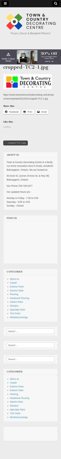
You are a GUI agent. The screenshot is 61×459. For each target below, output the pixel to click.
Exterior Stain (17, 290)
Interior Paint (16, 302)
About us (14, 279)
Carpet (13, 282)
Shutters (14, 305)
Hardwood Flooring (19, 298)
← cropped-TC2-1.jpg (15, 143)
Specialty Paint (17, 309)
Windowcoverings (19, 317)
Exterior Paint (17, 286)
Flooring (14, 294)
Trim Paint (15, 313)
